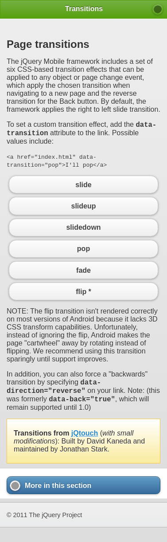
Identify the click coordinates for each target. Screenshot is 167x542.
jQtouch (84, 440)
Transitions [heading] (84, 8)
